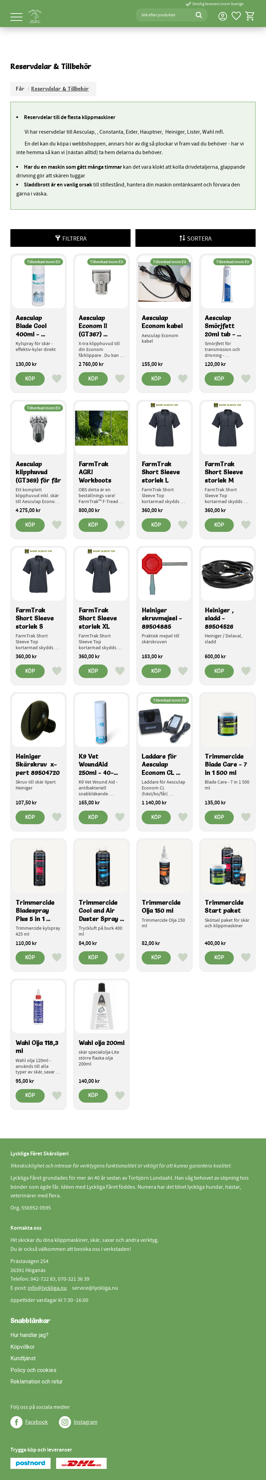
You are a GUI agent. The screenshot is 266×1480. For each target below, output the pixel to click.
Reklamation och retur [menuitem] (36, 1381)
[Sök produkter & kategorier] (163, 15)
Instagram (85, 1422)
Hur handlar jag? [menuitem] (29, 1335)
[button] (16, 17)
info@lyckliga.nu (47, 1288)
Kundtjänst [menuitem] (23, 1358)
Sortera (199, 239)
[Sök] (198, 15)
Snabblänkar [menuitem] (30, 1320)
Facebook (36, 1422)
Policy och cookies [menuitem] (33, 1370)
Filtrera (74, 239)
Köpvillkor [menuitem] (22, 1347)
